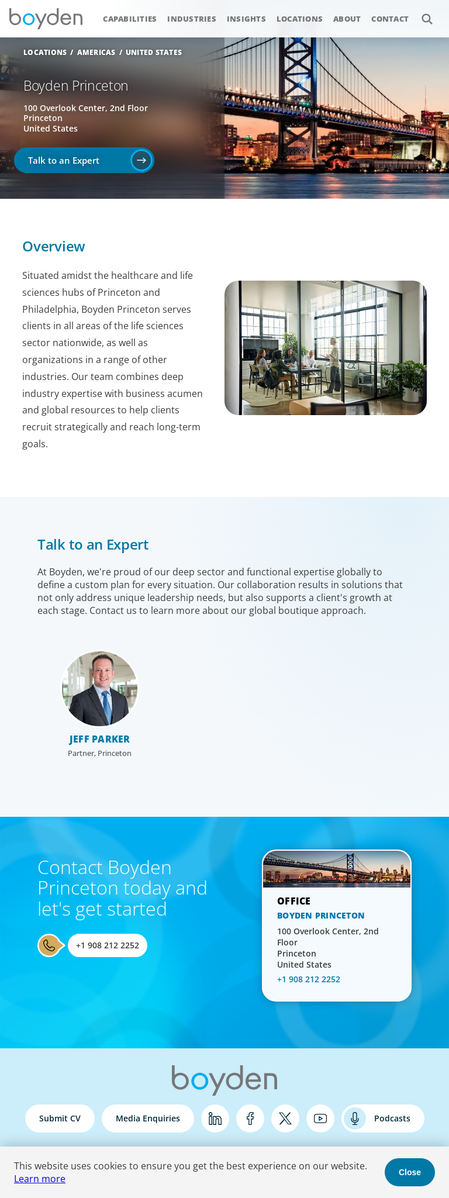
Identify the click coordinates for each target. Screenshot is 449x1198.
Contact (390, 18)
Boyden (45, 18)
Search (420, 12)
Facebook (250, 1118)
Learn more (39, 1178)
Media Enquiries (148, 1118)
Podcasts (392, 1118)
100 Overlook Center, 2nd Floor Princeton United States (328, 948)
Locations (300, 18)
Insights (246, 18)
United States (154, 52)
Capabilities (130, 18)
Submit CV (60, 1118)
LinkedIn (215, 1118)
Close (410, 1172)
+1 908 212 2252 (107, 945)
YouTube (320, 1118)
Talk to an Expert (63, 160)
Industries (191, 18)
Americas (96, 52)
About (347, 18)
